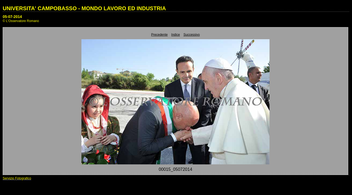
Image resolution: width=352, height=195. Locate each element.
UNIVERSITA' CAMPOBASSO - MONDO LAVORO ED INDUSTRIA (84, 8)
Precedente (159, 35)
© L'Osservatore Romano (21, 21)
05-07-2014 (12, 17)
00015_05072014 (175, 169)
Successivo (192, 35)
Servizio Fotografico (17, 178)
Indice (175, 35)
